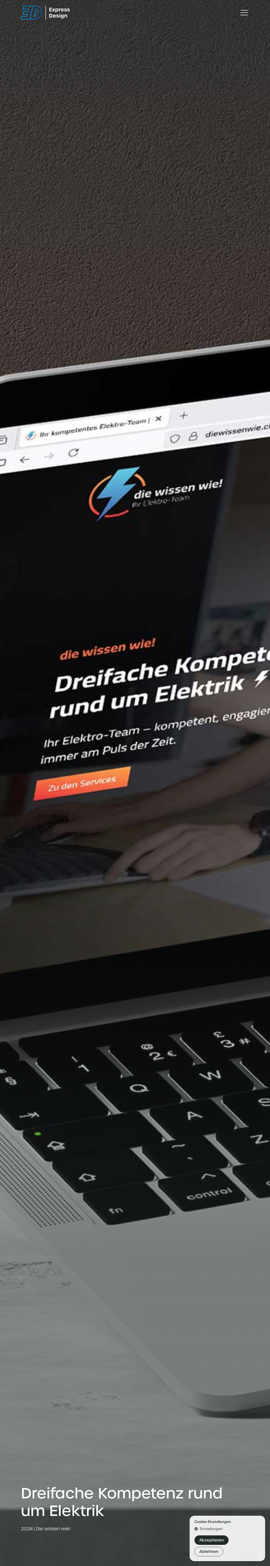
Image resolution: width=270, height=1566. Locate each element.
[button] (227, 1528)
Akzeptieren (211, 1540)
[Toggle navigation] (244, 12)
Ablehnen (208, 1551)
